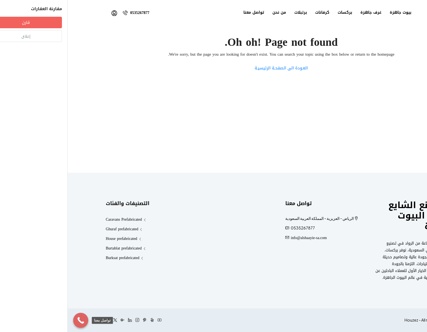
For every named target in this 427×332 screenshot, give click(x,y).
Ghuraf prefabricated (54, 229)
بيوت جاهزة (333, 12)
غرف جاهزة (303, 12)
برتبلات (233, 12)
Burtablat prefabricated (56, 248)
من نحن (211, 12)
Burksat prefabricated (55, 258)
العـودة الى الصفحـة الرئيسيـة (213, 68)
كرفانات (254, 12)
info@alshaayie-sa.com (241, 238)
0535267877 (68, 12)
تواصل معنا (186, 12)
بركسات (277, 12)
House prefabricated (54, 238)
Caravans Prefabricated (56, 219)
